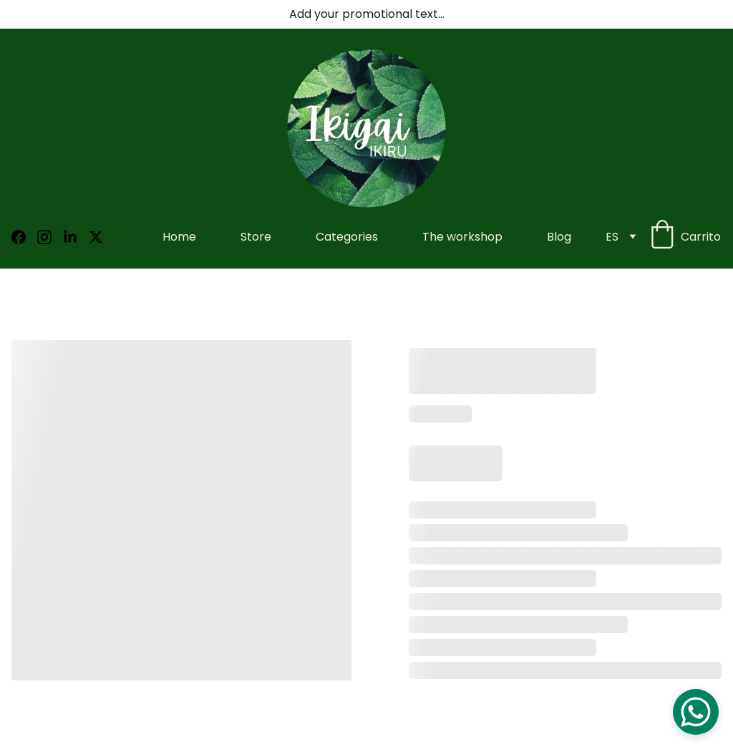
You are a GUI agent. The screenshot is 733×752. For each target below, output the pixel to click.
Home (179, 236)
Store (256, 236)
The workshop (462, 236)
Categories (347, 236)
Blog (559, 236)
